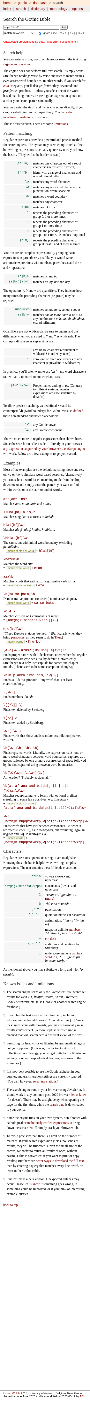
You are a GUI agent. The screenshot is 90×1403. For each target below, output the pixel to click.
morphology (58, 9)
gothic (22, 3)
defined (78, 413)
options (77, 9)
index (7, 9)
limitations (61, 124)
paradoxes (17, 639)
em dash (50, 941)
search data (57, 1107)
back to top (10, 1207)
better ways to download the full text (60, 1163)
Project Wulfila (11, 1393)
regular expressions (16, 64)
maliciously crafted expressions (48, 1125)
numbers (75, 931)
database (40, 3)
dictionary (38, 9)
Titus (57, 639)
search (21, 9)
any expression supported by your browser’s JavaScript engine (44, 452)
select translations (44, 1083)
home (7, 3)
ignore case (48, 33)
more (49, 899)
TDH (82, 1396)
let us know (79, 1097)
